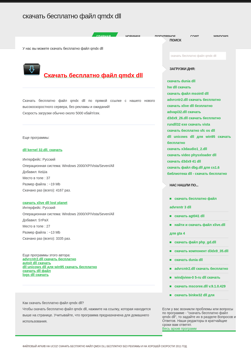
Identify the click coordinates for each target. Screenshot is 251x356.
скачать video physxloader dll (191, 155)
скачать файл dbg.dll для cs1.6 (193, 167)
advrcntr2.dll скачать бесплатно (49, 259)
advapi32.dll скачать (184, 112)
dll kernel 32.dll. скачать (43, 150)
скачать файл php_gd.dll (195, 242)
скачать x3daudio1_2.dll (187, 149)
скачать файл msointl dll (188, 93)
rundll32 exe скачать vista (188, 124)
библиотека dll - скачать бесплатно (197, 174)
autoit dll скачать (37, 263)
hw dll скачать (179, 87)
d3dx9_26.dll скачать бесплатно (194, 118)
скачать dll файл (37, 271)
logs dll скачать (36, 275)
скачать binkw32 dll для (194, 295)
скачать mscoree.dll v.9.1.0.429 (200, 286)
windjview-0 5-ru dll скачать (197, 277)
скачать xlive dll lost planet (45, 203)
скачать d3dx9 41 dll (184, 161)
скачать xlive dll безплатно (190, 106)
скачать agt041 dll (189, 216)
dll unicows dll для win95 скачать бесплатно (60, 267)
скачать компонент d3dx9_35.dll (201, 251)
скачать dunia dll (181, 81)
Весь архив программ (179, 329)
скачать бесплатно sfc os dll (191, 130)
